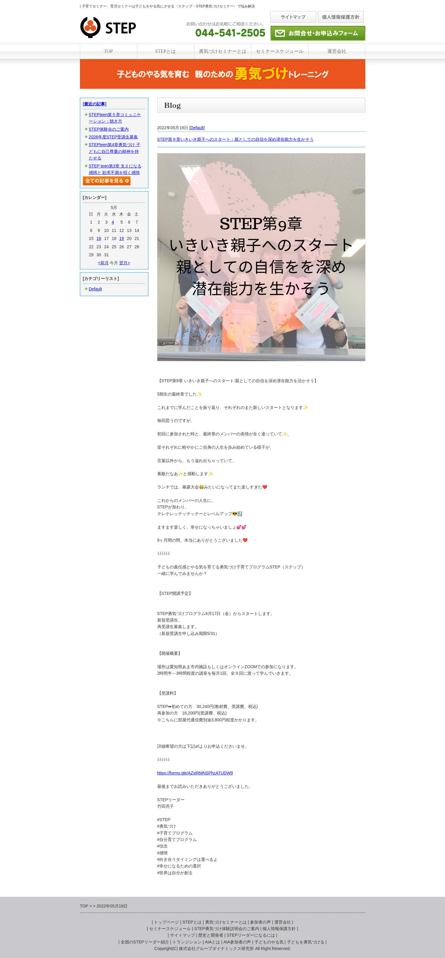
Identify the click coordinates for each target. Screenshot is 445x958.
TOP (108, 51)
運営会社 (336, 51)
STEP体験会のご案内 (109, 129)
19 (121, 238)
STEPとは (165, 51)
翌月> (124, 262)
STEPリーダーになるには (251, 935)
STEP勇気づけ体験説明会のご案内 (226, 928)
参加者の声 (260, 922)
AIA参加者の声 (237, 942)
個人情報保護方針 (279, 928)
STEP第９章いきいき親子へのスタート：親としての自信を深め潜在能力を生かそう (235, 139)
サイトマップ (182, 935)
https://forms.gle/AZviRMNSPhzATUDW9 (195, 773)
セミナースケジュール (280, 51)
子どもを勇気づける (305, 942)
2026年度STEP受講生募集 (113, 137)
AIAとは (212, 942)
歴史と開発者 (210, 935)
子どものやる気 (269, 942)
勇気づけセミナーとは (222, 51)
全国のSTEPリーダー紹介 (145, 942)
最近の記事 (94, 104)
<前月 (103, 262)
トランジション (187, 942)
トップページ (166, 922)
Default (197, 127)
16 (99, 238)
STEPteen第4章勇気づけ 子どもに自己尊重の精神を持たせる (115, 151)
